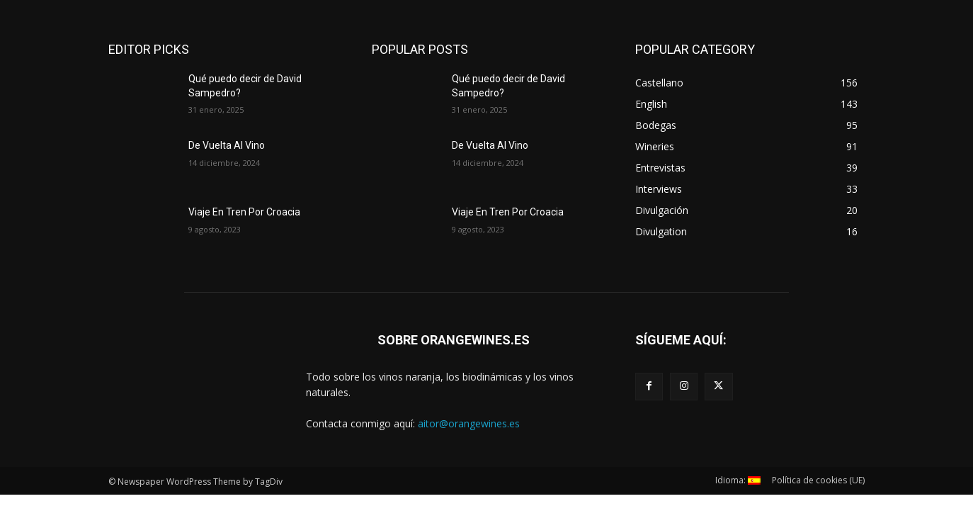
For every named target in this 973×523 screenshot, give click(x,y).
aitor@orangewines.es (469, 423)
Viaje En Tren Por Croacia (244, 212)
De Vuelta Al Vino (226, 145)
